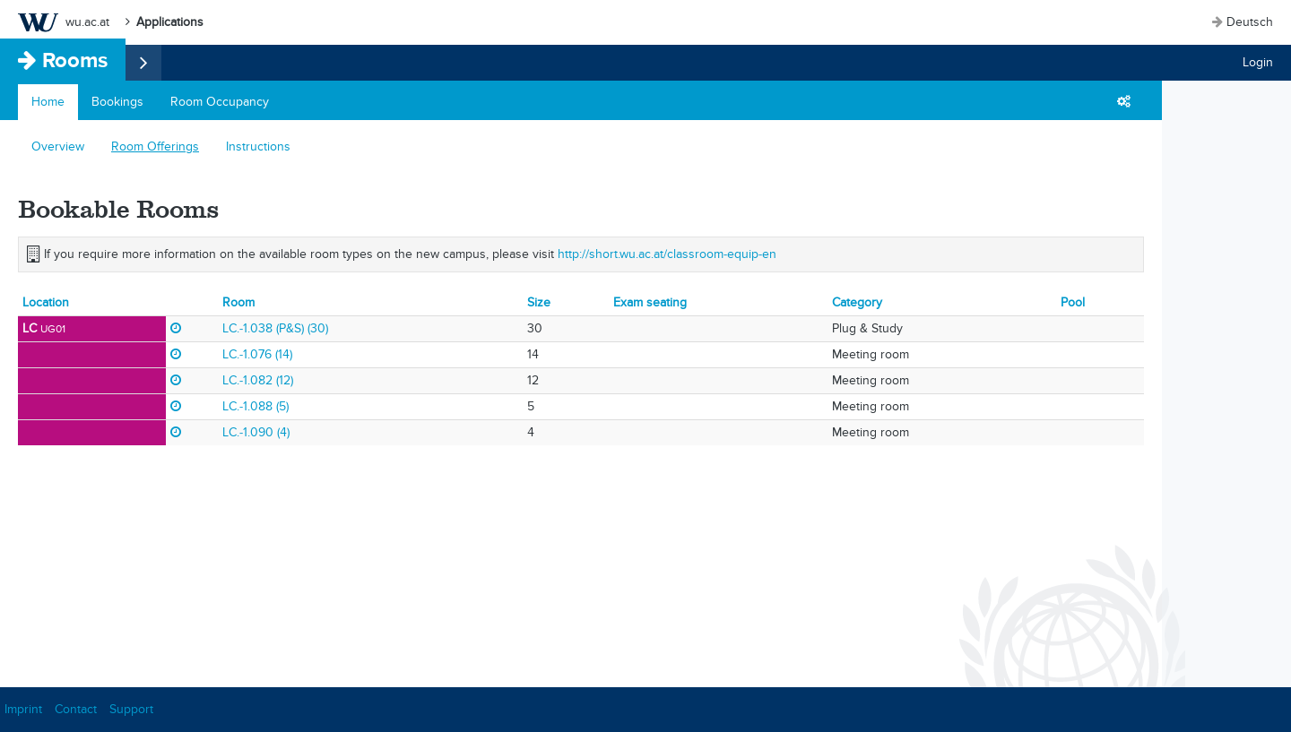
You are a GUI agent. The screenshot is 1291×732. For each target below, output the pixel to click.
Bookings (117, 101)
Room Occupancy (219, 101)
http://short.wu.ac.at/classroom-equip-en (667, 254)
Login (1258, 62)
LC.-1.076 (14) (257, 354)
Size (538, 302)
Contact (76, 709)
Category (857, 302)
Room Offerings (155, 146)
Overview (57, 146)
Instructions (258, 146)
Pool (1073, 302)
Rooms (75, 59)
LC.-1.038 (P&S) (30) (275, 328)
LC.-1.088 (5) (255, 406)
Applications (170, 22)
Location (45, 302)
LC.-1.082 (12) (257, 380)
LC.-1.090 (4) (256, 432)
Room (238, 302)
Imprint (23, 709)
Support (131, 709)
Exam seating (650, 302)
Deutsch (1249, 22)
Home (48, 101)
